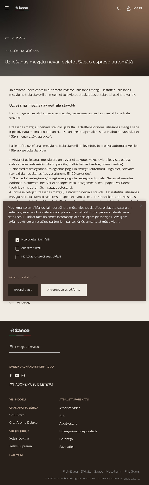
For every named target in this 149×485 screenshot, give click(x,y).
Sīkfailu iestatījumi (132, 479)
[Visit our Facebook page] (10, 375)
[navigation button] (7, 8)
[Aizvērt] (141, 205)
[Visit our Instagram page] (23, 375)
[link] (22, 8)
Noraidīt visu (23, 289)
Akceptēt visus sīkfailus (64, 289)
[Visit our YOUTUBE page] (17, 375)
